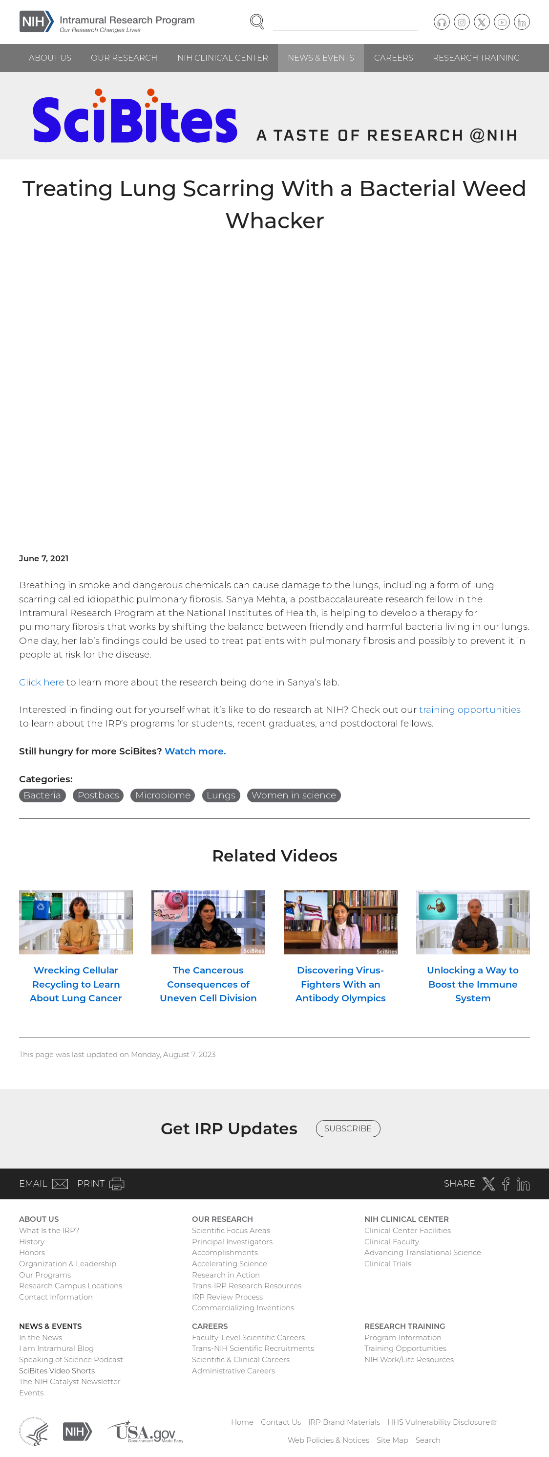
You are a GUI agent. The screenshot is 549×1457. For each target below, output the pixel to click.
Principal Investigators (232, 1241)
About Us (50, 58)
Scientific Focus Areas (231, 1230)
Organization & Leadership (67, 1263)
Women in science (294, 795)
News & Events (321, 58)
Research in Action (226, 1275)
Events (31, 1392)
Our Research (124, 58)
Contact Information (56, 1297)
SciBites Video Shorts (57, 1370)
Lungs (221, 795)
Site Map (392, 1440)
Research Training (476, 58)
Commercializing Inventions (243, 1307)
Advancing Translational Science (422, 1252)
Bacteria (42, 795)
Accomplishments (225, 1252)
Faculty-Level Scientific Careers (248, 1337)
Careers (393, 58)
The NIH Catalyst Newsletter (70, 1381)
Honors (32, 1252)
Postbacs (98, 795)
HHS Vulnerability (442, 1422)
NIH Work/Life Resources (409, 1359)
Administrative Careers (233, 1370)
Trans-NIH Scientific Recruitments (253, 1348)
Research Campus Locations (70, 1285)
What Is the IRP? (49, 1230)
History (31, 1241)
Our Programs (45, 1275)
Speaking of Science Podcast (71, 1359)
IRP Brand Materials (344, 1422)
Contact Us (281, 1422)
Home (242, 1422)
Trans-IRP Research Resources (246, 1285)
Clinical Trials (387, 1263)
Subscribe (348, 1128)
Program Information (403, 1337)
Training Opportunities (405, 1348)
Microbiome (162, 795)
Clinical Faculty (391, 1241)
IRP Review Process (227, 1297)
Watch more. (195, 751)
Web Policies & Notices (328, 1440)
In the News (40, 1337)
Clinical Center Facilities (407, 1230)
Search (428, 1440)
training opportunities (470, 709)
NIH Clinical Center (222, 58)
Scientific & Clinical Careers (241, 1359)
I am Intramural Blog (56, 1348)
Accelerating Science (229, 1263)
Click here (41, 682)
